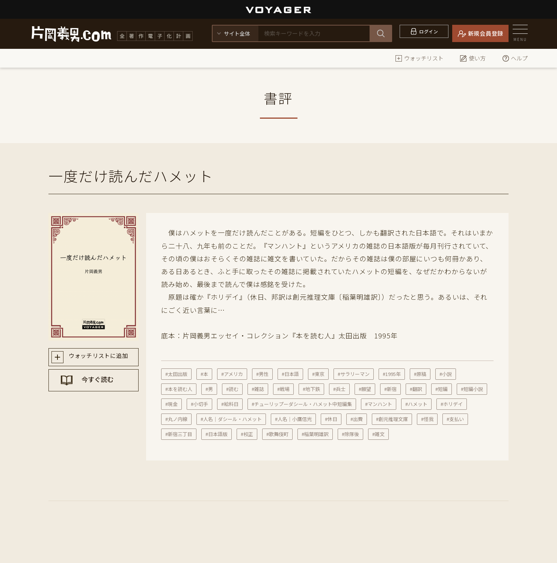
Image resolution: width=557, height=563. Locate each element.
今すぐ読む (100, 384)
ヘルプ (515, 58)
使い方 (473, 58)
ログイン (429, 33)
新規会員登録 (486, 33)
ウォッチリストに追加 (100, 357)
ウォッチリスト (419, 58)
